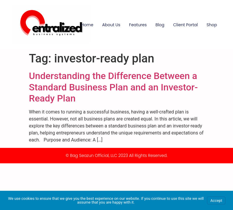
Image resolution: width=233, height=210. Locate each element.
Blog (160, 25)
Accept (216, 200)
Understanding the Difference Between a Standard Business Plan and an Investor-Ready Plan (113, 87)
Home (87, 25)
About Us (111, 25)
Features (138, 25)
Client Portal (185, 25)
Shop (212, 25)
